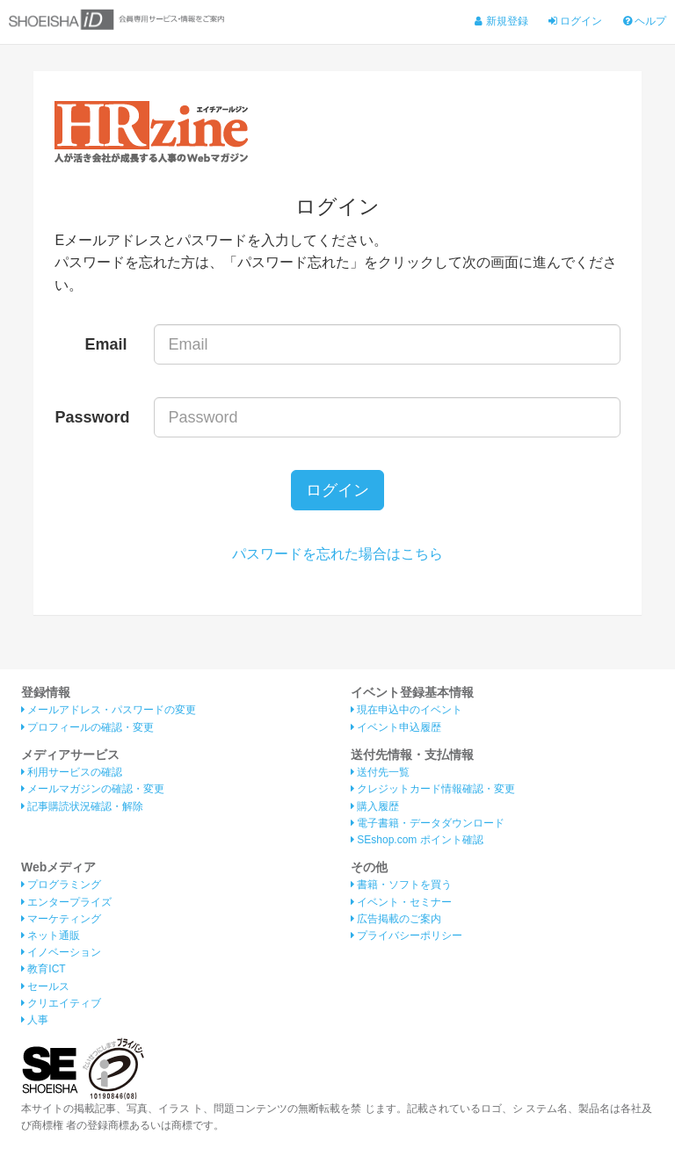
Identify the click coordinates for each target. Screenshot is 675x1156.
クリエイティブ (61, 1003)
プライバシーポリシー (406, 935)
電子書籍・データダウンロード (427, 823)
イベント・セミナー (401, 902)
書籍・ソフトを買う (401, 884)
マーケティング (61, 919)
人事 (34, 1020)
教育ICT (43, 969)
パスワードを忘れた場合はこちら (337, 553)
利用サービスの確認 (71, 772)
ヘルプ (644, 21)
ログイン (575, 21)
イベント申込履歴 (396, 727)
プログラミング (61, 884)
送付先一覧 (380, 772)
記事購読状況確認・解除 (82, 806)
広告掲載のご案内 (396, 919)
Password (91, 417)
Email (106, 344)
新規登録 (501, 21)
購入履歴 (375, 806)
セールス (45, 986)
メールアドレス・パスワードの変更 (108, 710)
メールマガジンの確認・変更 (92, 789)
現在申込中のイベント (406, 710)
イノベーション (61, 952)
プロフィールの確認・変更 (87, 727)
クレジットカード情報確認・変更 (433, 789)
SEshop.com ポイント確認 (417, 840)
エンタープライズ (66, 902)
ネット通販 (50, 935)
